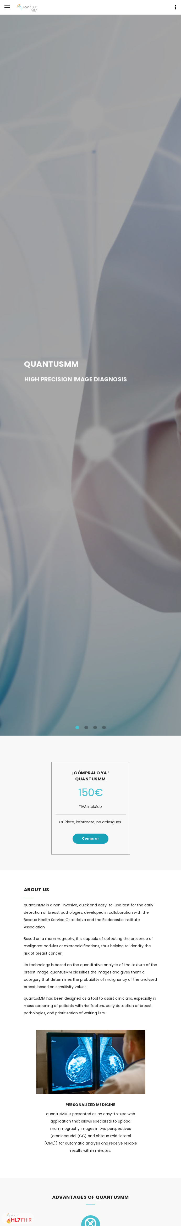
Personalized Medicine (90, 1104)
